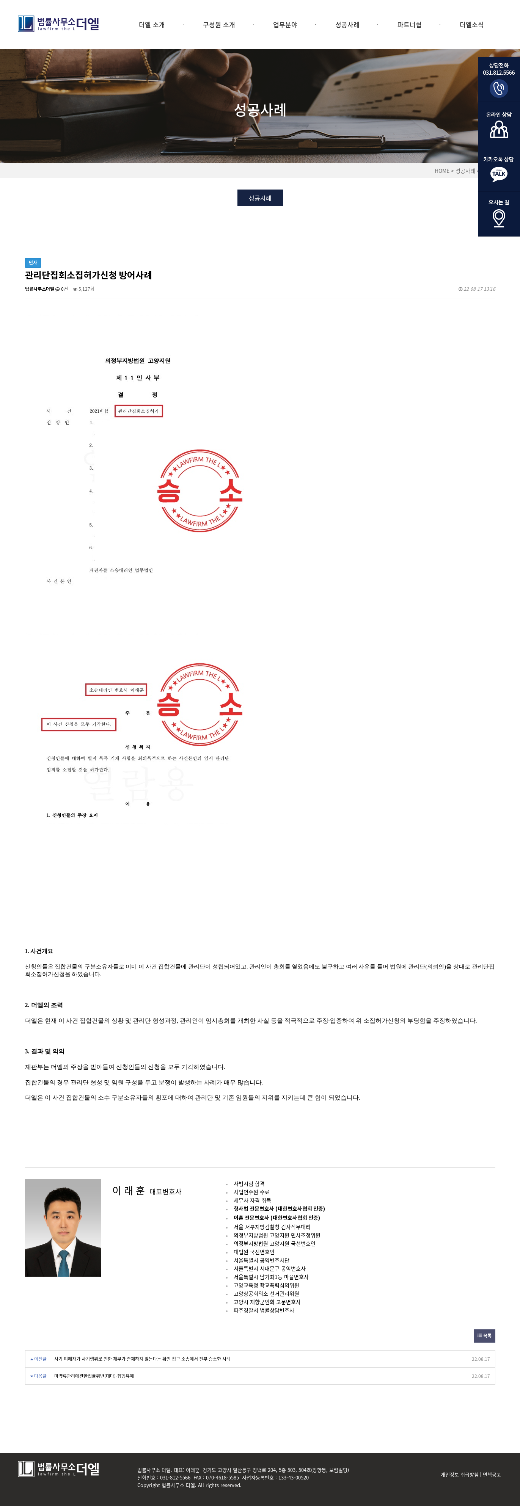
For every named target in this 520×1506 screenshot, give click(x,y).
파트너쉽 (409, 24)
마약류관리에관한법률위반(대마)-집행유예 (94, 1376)
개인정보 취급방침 (460, 1474)
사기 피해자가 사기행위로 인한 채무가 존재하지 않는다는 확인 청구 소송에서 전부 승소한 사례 (142, 1359)
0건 (61, 288)
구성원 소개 (219, 24)
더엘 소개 (152, 24)
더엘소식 (472, 24)
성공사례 (347, 24)
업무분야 (285, 24)
